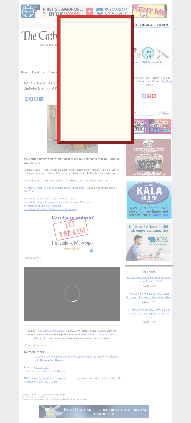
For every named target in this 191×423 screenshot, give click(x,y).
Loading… (95, 79)
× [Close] (132, 16)
